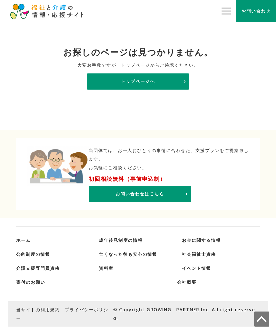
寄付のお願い (30, 282)
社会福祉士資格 (199, 254)
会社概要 (186, 282)
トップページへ (138, 81)
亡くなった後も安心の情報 (128, 254)
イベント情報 (196, 268)
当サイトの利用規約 (38, 310)
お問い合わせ (256, 11)
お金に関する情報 (201, 240)
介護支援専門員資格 (38, 268)
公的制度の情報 (33, 254)
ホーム (23, 240)
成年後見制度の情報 (121, 240)
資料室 (106, 268)
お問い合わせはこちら (140, 194)
